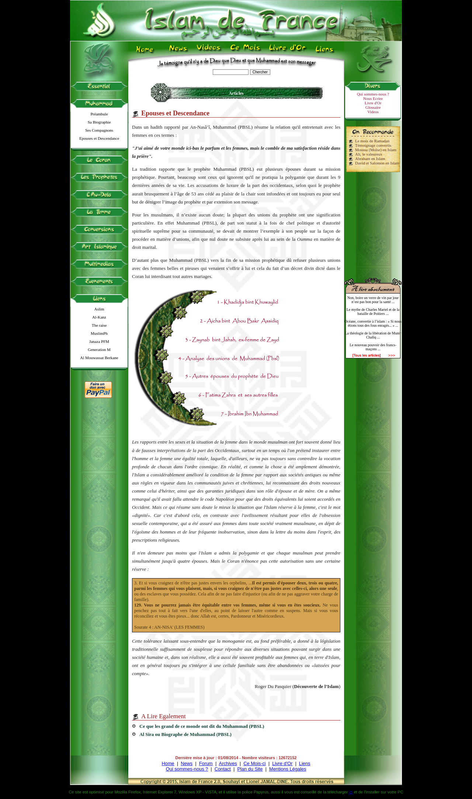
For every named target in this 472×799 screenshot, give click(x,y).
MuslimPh (99, 333)
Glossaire (373, 107)
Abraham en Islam (370, 158)
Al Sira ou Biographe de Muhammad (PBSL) (185, 734)
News (186, 763)
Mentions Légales (287, 769)
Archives (228, 763)
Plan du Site (250, 769)
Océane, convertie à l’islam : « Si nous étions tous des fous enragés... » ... (372, 323)
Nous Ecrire (373, 98)
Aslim (99, 309)
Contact (223, 769)
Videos (373, 112)
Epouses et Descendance (99, 138)
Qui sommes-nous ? (373, 94)
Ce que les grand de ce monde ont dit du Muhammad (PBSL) (201, 726)
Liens (304, 763)
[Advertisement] (373, 222)
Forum (206, 763)
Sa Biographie (99, 122)
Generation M (99, 349)
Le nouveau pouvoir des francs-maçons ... (373, 347)
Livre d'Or (373, 103)
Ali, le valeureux (368, 154)
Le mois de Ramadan (372, 141)
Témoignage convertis (373, 145)
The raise (99, 325)
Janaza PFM (99, 341)
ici (351, 792)
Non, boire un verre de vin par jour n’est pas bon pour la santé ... (373, 300)
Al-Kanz (99, 317)
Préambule (99, 114)
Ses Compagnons (99, 130)
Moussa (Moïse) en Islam (375, 149)
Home (168, 763)
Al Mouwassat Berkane (99, 357)
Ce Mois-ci (254, 763)
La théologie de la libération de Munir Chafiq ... (373, 335)
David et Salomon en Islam (377, 163)
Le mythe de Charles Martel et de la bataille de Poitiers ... (373, 312)
